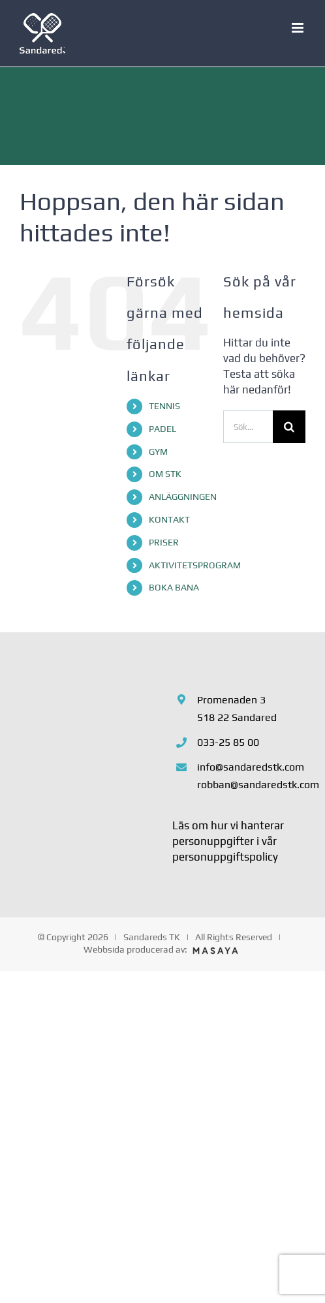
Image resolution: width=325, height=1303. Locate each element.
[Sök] (289, 426)
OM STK (165, 473)
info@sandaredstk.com (250, 767)
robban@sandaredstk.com (251, 784)
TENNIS (164, 406)
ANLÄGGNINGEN (183, 496)
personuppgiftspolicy (225, 856)
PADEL (162, 428)
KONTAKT (169, 519)
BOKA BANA (174, 587)
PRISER (164, 542)
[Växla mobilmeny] (298, 28)
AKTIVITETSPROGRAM (195, 565)
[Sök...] (248, 426)
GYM (158, 451)
